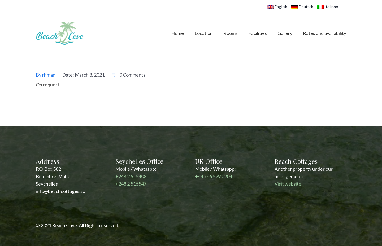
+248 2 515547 (130, 184)
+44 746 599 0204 (213, 176)
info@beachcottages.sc (60, 191)
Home (177, 33)
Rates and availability (324, 33)
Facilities (257, 33)
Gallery (284, 33)
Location (203, 33)
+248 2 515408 (130, 176)
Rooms (230, 33)
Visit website (288, 184)
